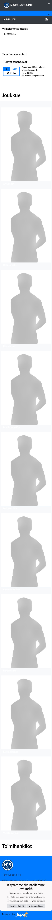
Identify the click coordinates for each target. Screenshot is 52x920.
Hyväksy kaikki (16, 906)
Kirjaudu (26, 19)
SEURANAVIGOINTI (28, 4)
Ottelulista (9, 44)
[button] (26, 147)
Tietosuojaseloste (11, 874)
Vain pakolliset (36, 906)
